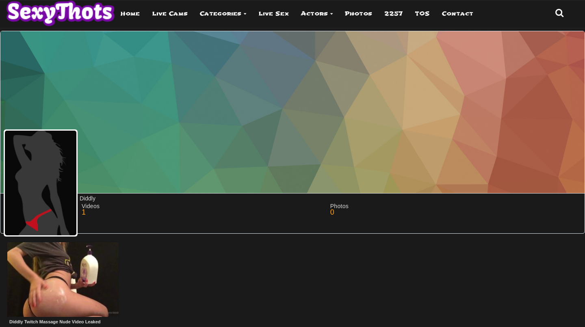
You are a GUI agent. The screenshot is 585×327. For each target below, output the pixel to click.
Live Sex (273, 13)
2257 (393, 13)
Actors (314, 13)
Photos (358, 13)
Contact (457, 13)
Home (130, 13)
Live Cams (170, 13)
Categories (220, 13)
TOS (422, 13)
